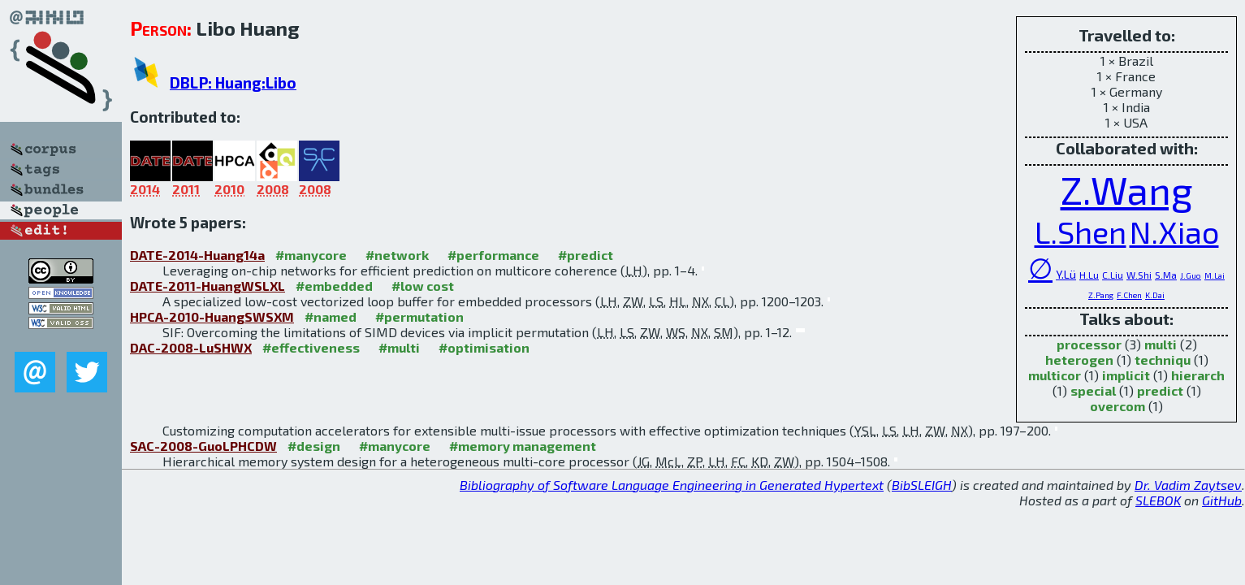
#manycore (311, 254)
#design (313, 445)
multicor (1054, 375)
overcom (1117, 406)
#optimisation (484, 347)
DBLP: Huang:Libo (233, 82)
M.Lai (1214, 275)
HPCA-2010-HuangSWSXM (212, 316)
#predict (585, 254)
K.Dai (1155, 295)
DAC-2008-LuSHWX (191, 347)
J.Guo (1190, 275)
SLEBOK (1158, 500)
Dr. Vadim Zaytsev (1188, 484)
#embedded (334, 285)
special (1093, 390)
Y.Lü (1066, 274)
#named (331, 316)
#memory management (522, 445)
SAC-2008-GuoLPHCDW (203, 445)
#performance (493, 254)
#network (397, 254)
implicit (1126, 375)
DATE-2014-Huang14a (197, 254)
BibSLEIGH (922, 484)
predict (1160, 390)
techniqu (1163, 359)
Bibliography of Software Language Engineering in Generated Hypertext (672, 484)
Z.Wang (1127, 189)
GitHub (1222, 500)
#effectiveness (311, 347)
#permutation (419, 316)
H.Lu (1089, 274)
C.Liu (1112, 274)
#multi (399, 347)
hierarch (1198, 375)
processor (1089, 344)
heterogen (1079, 359)
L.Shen (1080, 231)
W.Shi (1139, 274)
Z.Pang (1100, 295)
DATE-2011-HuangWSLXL (207, 285)
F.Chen (1129, 295)
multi (1160, 344)
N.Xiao (1174, 231)
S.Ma (1166, 274)
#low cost (422, 285)
